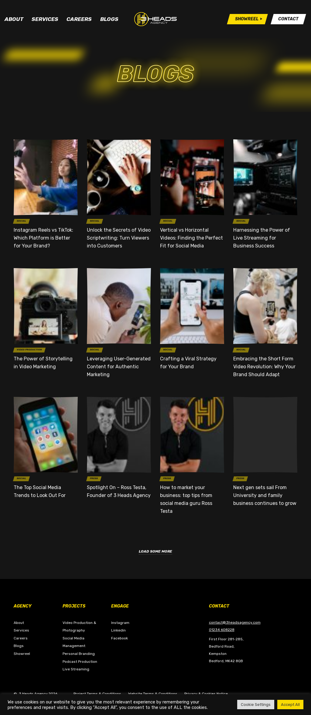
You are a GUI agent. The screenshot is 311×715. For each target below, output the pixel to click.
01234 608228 (221, 630)
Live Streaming (76, 669)
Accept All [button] (290, 704)
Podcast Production (80, 661)
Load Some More (155, 551)
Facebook (119, 638)
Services (45, 19)
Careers (79, 19)
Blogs (109, 19)
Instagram (120, 623)
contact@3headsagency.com (235, 622)
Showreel (22, 654)
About (14, 19)
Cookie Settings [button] (256, 704)
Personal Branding (79, 654)
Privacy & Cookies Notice (206, 694)
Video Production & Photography (79, 627)
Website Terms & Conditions (152, 694)
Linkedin (118, 630)
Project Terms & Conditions (97, 694)
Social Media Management (74, 642)
